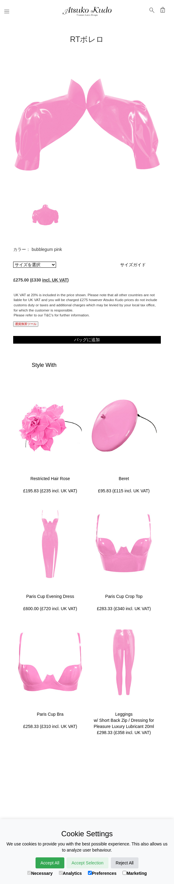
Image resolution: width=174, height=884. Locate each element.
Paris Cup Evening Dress (50, 596)
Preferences (102, 873)
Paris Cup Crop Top (123, 596)
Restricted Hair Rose (50, 478)
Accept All (49, 862)
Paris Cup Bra (50, 714)
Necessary (40, 873)
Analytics (70, 873)
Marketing (135, 873)
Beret (124, 478)
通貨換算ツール (25, 324)
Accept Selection (87, 862)
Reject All (125, 862)
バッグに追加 (87, 340)
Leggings (124, 714)
